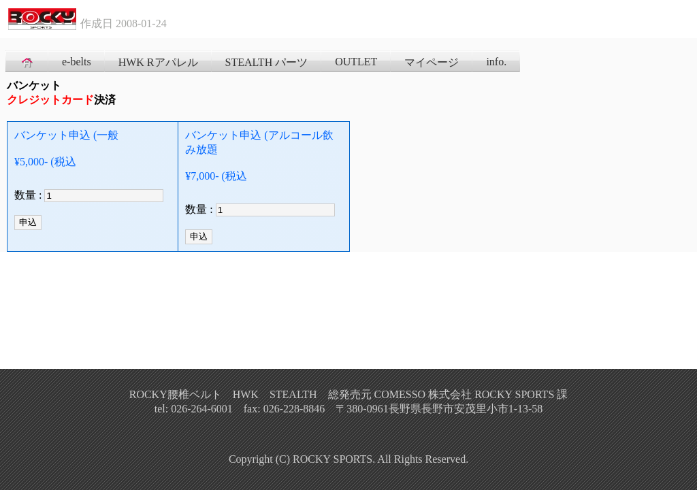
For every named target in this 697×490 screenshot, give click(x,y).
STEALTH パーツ (266, 62)
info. (496, 61)
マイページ (431, 62)
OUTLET (356, 61)
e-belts (76, 61)
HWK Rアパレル (158, 62)
